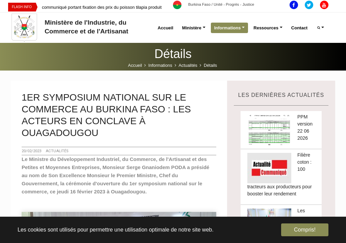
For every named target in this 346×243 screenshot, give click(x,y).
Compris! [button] (305, 230)
